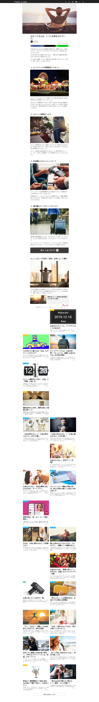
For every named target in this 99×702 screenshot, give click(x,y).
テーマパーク (58, 307)
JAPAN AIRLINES (38, 307)
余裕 (64, 307)
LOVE (24, 471)
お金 (67, 307)
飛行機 (50, 307)
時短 (62, 307)
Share (36, 46)
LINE (62, 46)
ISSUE (24, 637)
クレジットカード (45, 307)
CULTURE (52, 335)
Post (49, 46)
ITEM (24, 582)
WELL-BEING (25, 363)
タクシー (53, 307)
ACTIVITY (52, 310)
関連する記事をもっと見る (49, 695)
